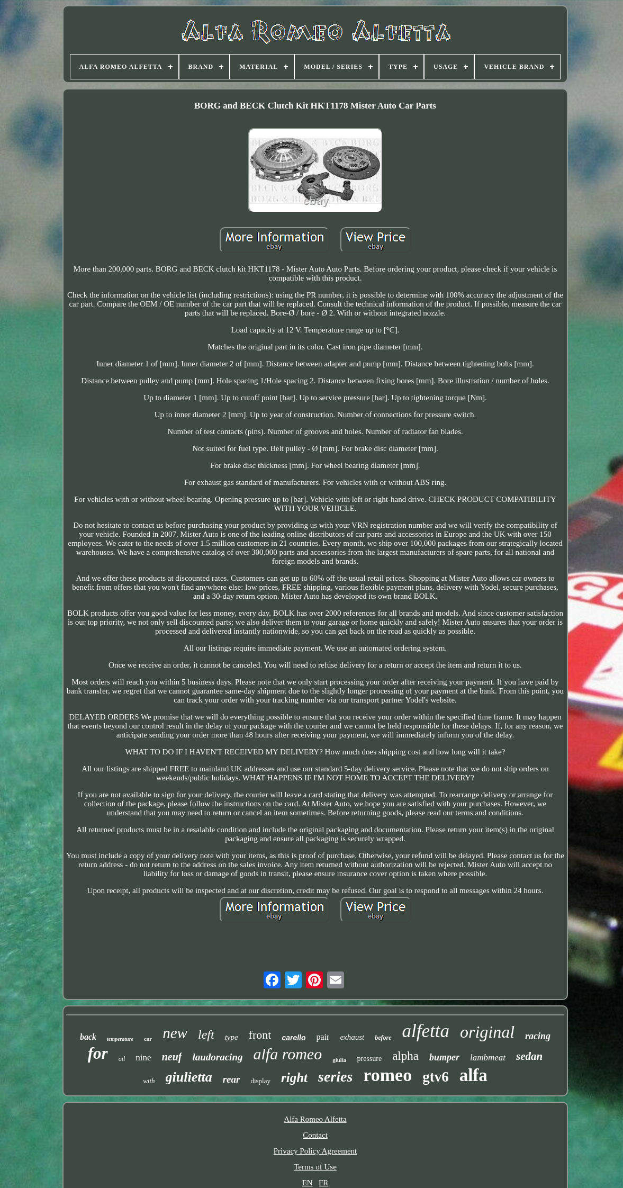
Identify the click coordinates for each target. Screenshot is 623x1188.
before (383, 1037)
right (294, 1077)
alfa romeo (287, 1054)
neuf (172, 1057)
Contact (315, 1135)
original (487, 1031)
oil (122, 1059)
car (148, 1039)
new (174, 1032)
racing (537, 1036)
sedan (529, 1056)
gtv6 (435, 1077)
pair (323, 1036)
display (260, 1081)
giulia (339, 1060)
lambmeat (487, 1057)
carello (293, 1037)
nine (143, 1057)
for (98, 1053)
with (149, 1081)
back (88, 1036)
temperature (120, 1039)
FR (323, 1182)
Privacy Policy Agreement (315, 1151)
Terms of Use (315, 1167)
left (206, 1034)
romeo (387, 1075)
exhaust (352, 1037)
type (231, 1037)
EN (307, 1182)
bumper (444, 1057)
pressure (369, 1059)
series (335, 1076)
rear (231, 1079)
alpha (405, 1056)
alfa (473, 1075)
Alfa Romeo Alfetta (315, 1119)
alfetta (425, 1031)
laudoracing (217, 1057)
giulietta (189, 1077)
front (260, 1034)
